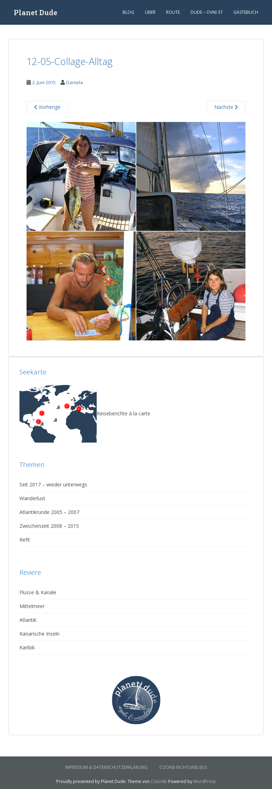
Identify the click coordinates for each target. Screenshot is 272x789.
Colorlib (159, 781)
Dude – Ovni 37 (207, 12)
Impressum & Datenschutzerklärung (106, 767)
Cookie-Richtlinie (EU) (183, 767)
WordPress (204, 781)
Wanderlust (32, 498)
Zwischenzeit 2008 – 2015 (49, 525)
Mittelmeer (32, 606)
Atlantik (27, 619)
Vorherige (47, 107)
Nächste (226, 107)
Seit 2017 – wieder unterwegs (53, 484)
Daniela (74, 82)
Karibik (27, 647)
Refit (24, 539)
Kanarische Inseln (39, 633)
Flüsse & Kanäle (37, 592)
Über (150, 12)
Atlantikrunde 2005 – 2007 (49, 512)
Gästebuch (245, 12)
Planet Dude (35, 12)
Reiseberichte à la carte (84, 413)
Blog (128, 12)
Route (173, 12)
